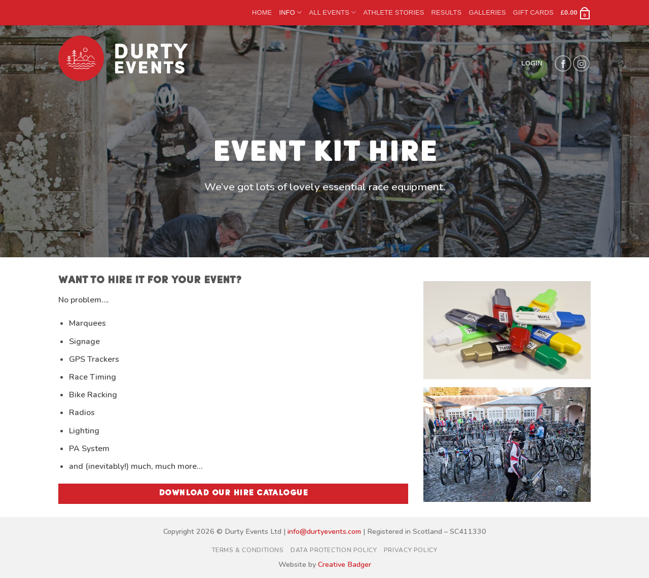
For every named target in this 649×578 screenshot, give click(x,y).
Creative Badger (344, 564)
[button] (576, 12)
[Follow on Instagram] (581, 63)
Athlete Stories (394, 12)
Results (446, 12)
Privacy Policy (411, 550)
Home (262, 12)
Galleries (487, 12)
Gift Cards (533, 12)
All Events (332, 12)
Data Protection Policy (334, 550)
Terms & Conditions (248, 550)
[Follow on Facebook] (563, 63)
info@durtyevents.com (324, 531)
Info (290, 12)
